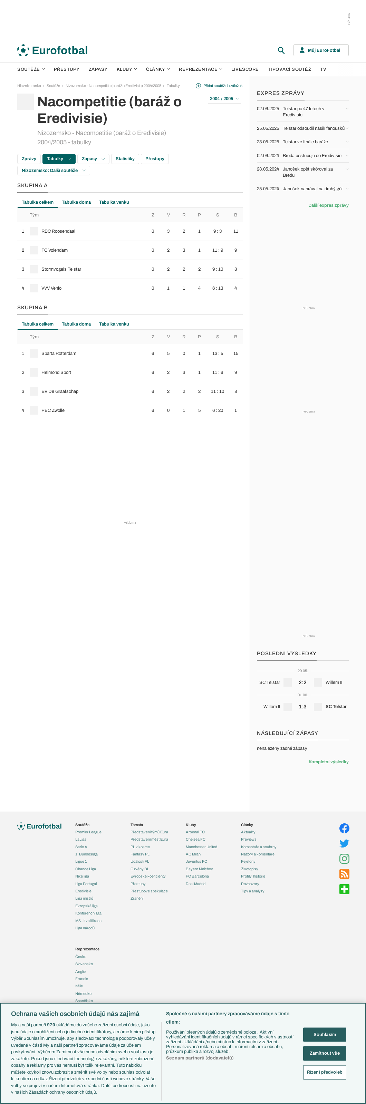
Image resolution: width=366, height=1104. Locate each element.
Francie (81, 979)
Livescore (245, 69)
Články (247, 825)
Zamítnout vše (325, 1053)
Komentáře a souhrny (259, 847)
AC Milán (193, 854)
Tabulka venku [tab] (114, 202)
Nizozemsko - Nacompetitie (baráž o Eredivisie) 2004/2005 (113, 86)
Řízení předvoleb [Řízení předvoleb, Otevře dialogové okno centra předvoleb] (325, 1071)
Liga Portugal (86, 884)
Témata (137, 825)
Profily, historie (253, 876)
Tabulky (173, 86)
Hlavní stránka (29, 86)
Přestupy (67, 69)
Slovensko (84, 964)
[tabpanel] (130, 253)
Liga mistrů (84, 898)
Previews (249, 839)
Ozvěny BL (140, 869)
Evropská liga (86, 906)
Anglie (80, 971)
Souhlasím (325, 1034)
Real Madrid (195, 884)
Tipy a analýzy (252, 891)
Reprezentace (200, 69)
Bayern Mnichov (199, 869)
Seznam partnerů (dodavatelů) (200, 1058)
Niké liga (82, 876)
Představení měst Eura (149, 839)
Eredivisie (83, 891)
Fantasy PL (140, 854)
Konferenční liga (88, 913)
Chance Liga (85, 869)
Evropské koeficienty (148, 876)
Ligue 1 (81, 861)
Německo (83, 993)
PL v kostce (140, 847)
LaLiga (80, 839)
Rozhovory (250, 884)
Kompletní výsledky (329, 761)
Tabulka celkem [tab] (38, 202)
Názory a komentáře (257, 854)
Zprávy (29, 158)
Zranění (137, 898)
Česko (80, 957)
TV (323, 69)
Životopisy (249, 869)
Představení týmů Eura (149, 832)
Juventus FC (196, 861)
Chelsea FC (195, 839)
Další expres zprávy (328, 205)
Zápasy (98, 69)
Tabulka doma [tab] (76, 202)
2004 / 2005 (224, 98)
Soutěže (31, 69)
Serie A (81, 847)
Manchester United (201, 847)
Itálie (79, 986)
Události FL (140, 861)
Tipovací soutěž (289, 69)
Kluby (127, 69)
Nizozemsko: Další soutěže (54, 170)
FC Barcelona (197, 876)
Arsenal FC (195, 832)
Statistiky (125, 158)
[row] (130, 231)
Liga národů (85, 928)
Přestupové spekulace (149, 891)
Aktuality (248, 832)
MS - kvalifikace (88, 921)
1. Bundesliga (86, 854)
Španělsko (84, 1001)
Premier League (88, 832)
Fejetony (248, 861)
